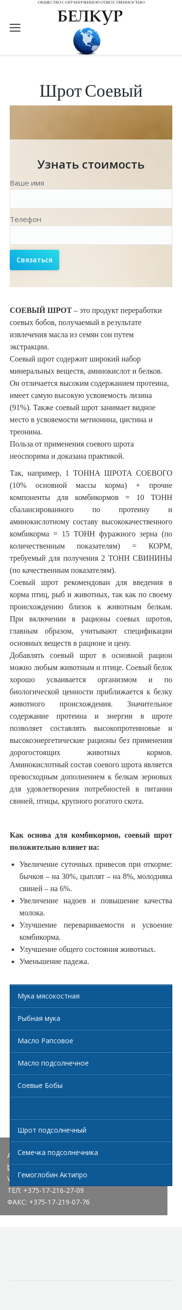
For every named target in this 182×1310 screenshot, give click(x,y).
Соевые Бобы (40, 1085)
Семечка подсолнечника (57, 1152)
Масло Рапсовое (45, 1040)
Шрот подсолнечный (51, 1130)
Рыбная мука (38, 1018)
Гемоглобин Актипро (52, 1174)
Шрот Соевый (40, 1107)
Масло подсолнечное (53, 1063)
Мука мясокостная (48, 995)
